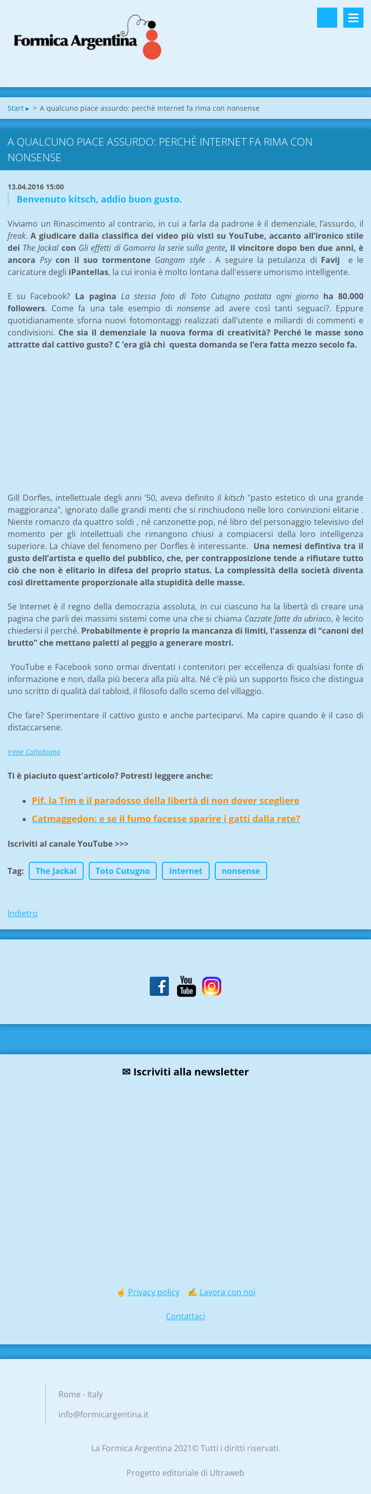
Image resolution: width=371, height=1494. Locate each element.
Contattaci (185, 1316)
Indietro (23, 913)
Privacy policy (153, 1292)
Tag (15, 870)
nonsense (241, 870)
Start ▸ (18, 108)
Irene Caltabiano (34, 752)
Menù (353, 18)
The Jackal (56, 870)
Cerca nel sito (327, 18)
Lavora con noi (228, 1292)
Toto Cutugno (123, 870)
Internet (185, 870)
